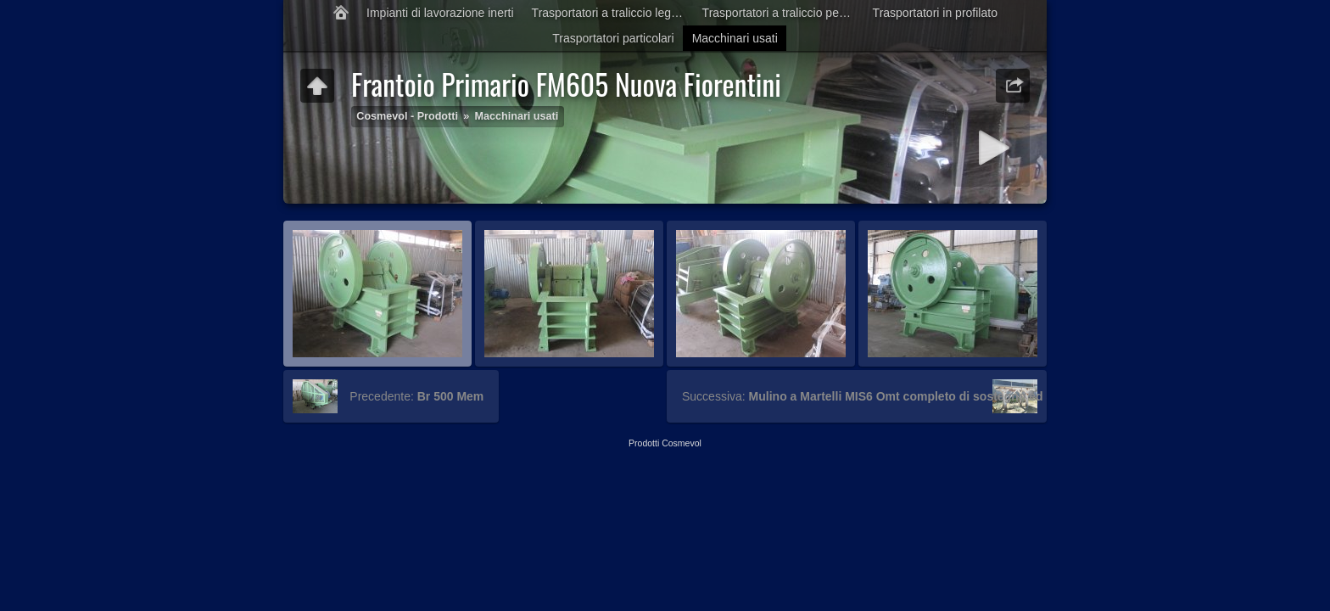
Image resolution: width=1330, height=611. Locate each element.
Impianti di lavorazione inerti (440, 13)
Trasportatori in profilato (935, 13)
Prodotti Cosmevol (665, 443)
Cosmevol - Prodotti (407, 116)
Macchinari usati (735, 38)
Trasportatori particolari (612, 38)
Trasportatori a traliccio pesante (783, 13)
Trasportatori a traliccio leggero (613, 13)
